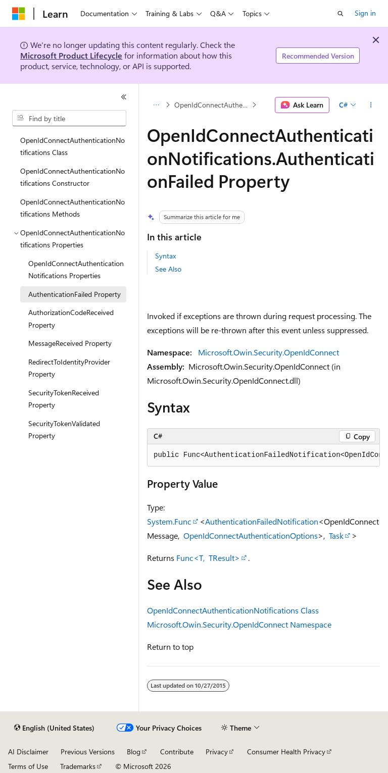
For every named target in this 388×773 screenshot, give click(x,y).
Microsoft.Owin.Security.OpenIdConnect (268, 352)
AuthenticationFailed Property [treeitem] (74, 294)
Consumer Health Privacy (286, 751)
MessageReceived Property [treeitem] (70, 343)
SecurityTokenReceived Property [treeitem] (63, 399)
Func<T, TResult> (208, 557)
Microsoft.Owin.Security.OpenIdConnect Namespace (239, 624)
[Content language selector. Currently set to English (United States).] (54, 728)
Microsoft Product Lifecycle (71, 55)
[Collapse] (123, 97)
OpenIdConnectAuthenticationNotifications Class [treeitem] (72, 146)
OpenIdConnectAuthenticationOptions (250, 535)
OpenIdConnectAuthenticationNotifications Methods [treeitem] (72, 208)
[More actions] (371, 105)
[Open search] (340, 14)
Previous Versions (88, 751)
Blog (133, 751)
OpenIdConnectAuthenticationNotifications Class (233, 610)
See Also (168, 269)
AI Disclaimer (28, 751)
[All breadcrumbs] (156, 105)
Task (336, 535)
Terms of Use (28, 766)
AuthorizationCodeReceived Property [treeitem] (71, 318)
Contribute (176, 751)
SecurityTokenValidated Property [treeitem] (64, 430)
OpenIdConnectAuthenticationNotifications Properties (212, 105)
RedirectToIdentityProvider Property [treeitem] (69, 368)
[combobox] (69, 118)
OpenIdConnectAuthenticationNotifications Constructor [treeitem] (72, 177)
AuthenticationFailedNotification (261, 521)
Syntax (165, 256)
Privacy (217, 751)
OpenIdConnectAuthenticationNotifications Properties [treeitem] (76, 270)
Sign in (365, 13)
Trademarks (77, 766)
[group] (263, 455)
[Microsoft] (18, 13)
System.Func (169, 521)
